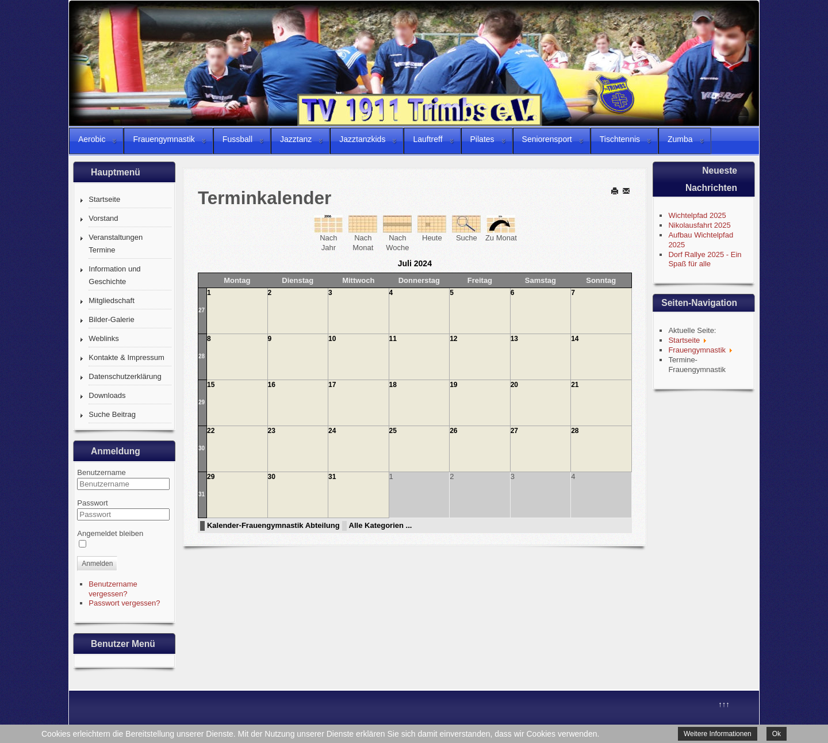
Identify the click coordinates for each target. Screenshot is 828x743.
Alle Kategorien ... (380, 525)
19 (453, 385)
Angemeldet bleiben (110, 533)
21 (574, 385)
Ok (776, 734)
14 (574, 339)
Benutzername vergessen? (113, 589)
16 (271, 385)
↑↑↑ (724, 704)
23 (271, 431)
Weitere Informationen (718, 734)
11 (393, 339)
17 (332, 385)
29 (201, 402)
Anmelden (97, 564)
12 (453, 339)
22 (210, 431)
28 (201, 356)
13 (514, 339)
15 (210, 385)
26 (453, 431)
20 (514, 385)
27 (201, 310)
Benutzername (101, 472)
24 (332, 431)
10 (332, 339)
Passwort (92, 503)
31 (201, 494)
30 (201, 448)
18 (393, 385)
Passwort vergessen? (124, 603)
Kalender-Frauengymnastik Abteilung (273, 525)
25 (393, 431)
